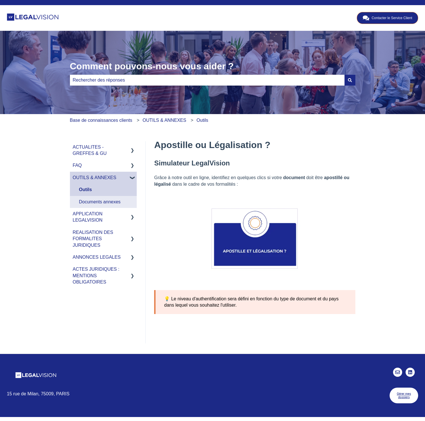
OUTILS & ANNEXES (164, 120)
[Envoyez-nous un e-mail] (397, 372)
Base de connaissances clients (101, 120)
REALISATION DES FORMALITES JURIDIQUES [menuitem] (93, 239)
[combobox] (207, 80)
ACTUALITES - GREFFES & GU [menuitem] (90, 150)
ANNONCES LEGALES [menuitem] (97, 257)
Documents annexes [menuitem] (100, 201)
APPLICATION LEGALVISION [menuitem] (88, 216)
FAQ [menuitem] (77, 165)
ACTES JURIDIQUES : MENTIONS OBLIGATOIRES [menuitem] (96, 275)
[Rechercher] (350, 80)
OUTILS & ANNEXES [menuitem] (94, 177)
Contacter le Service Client (387, 18)
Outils (202, 120)
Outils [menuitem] (85, 189)
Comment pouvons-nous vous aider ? (152, 66)
